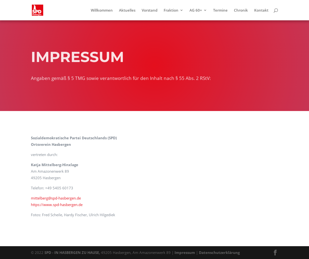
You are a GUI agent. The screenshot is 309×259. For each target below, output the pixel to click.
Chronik (241, 10)
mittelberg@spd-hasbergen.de (56, 198)
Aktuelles (127, 10)
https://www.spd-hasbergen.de (57, 204)
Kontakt (261, 10)
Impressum (185, 252)
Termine (220, 10)
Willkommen (102, 10)
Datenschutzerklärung (219, 252)
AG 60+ (196, 10)
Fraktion (171, 10)
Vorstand (149, 10)
